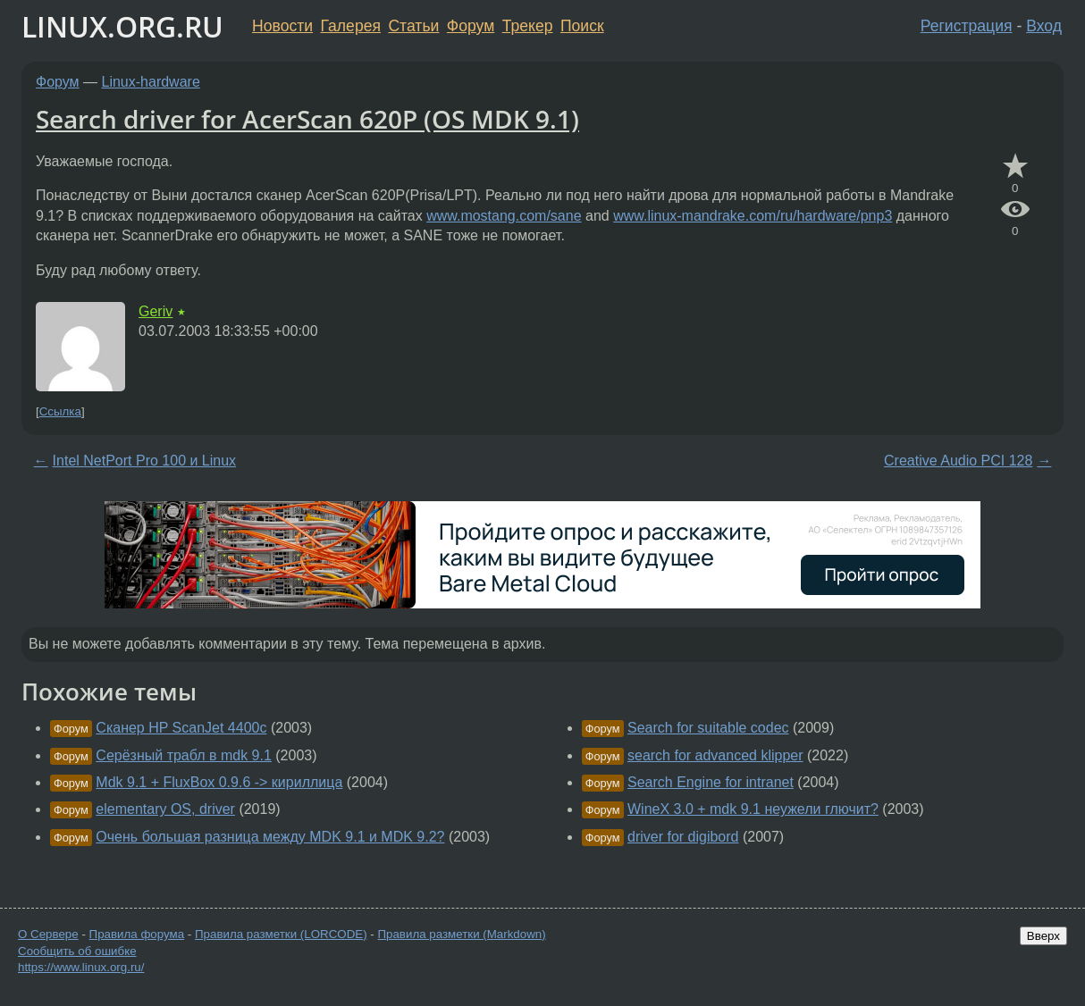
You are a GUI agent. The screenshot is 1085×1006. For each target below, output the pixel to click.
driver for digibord (683, 836)
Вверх (1043, 936)
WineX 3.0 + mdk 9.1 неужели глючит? (753, 809)
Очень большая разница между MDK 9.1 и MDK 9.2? (270, 836)
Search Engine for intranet (710, 782)
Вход (1044, 26)
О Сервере (48, 934)
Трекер (527, 26)
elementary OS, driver (165, 809)
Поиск (582, 26)
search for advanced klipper (715, 755)
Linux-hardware (151, 81)
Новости (282, 26)
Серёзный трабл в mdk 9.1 (184, 755)
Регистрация (967, 26)
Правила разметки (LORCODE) (281, 934)
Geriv (155, 311)
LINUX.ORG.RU (122, 26)
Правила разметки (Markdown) (461, 934)
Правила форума (137, 934)
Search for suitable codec (708, 727)
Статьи (413, 26)
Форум (470, 26)
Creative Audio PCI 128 (958, 460)
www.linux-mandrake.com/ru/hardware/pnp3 (752, 215)
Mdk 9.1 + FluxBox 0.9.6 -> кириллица (219, 782)
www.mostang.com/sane (503, 215)
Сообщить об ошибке (77, 951)
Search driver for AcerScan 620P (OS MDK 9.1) (307, 119)
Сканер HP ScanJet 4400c (181, 727)
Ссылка (60, 411)
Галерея (351, 26)
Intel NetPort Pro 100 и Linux (145, 460)
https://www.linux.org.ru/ (81, 967)
